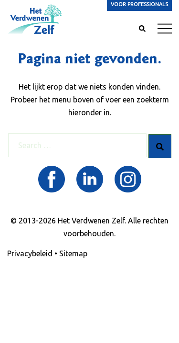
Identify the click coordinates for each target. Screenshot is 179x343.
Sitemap (73, 253)
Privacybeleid (30, 253)
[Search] (159, 146)
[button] (142, 29)
